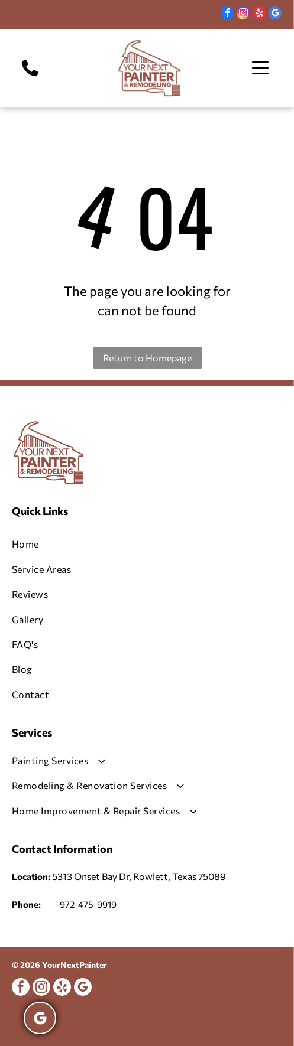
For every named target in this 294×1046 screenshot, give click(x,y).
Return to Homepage (147, 357)
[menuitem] (147, 544)
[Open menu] (260, 68)
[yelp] (259, 14)
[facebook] (227, 14)
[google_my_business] (275, 14)
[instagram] (243, 14)
